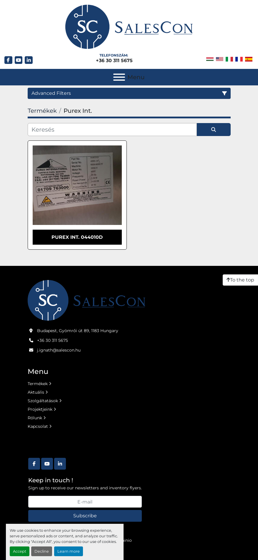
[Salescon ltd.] (86, 300)
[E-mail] (85, 502)
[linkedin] (29, 60)
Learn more (68, 551)
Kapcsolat (38, 426)
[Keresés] (112, 129)
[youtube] (19, 60)
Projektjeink (40, 409)
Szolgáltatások (43, 400)
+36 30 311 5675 (114, 60)
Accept (19, 551)
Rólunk (35, 417)
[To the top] (240, 280)
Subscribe (85, 515)
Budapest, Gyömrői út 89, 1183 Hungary (77, 330)
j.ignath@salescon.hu (59, 350)
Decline (41, 551)
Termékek (38, 383)
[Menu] (119, 77)
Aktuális (36, 392)
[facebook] (8, 60)
